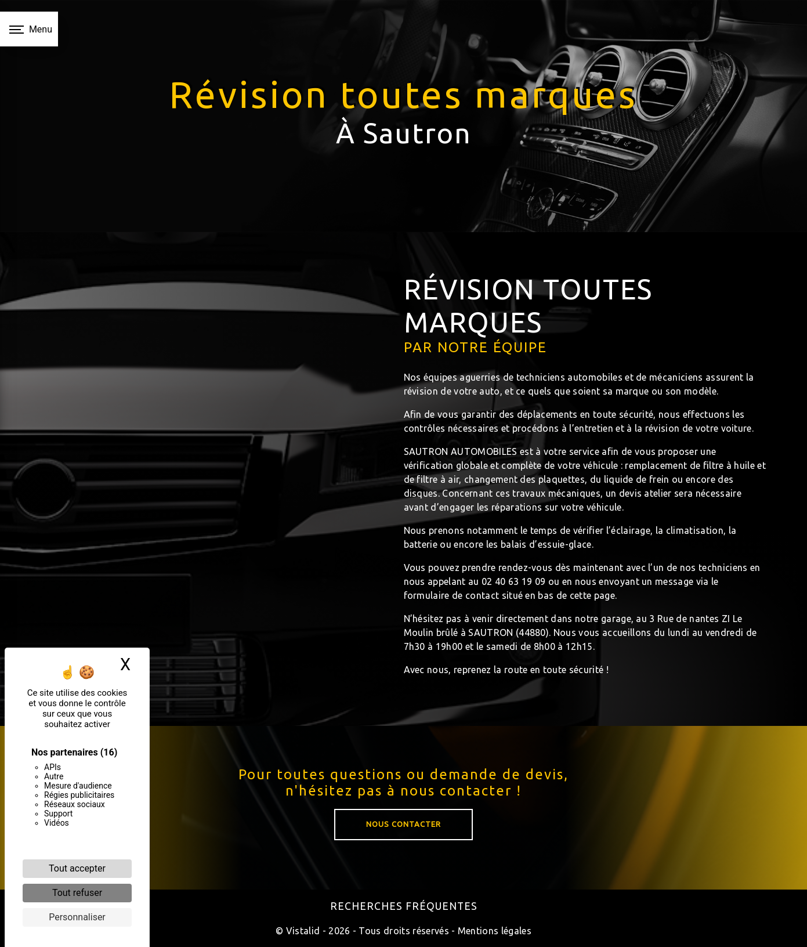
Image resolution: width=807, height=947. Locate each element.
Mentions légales (493, 931)
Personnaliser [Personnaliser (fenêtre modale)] (77, 917)
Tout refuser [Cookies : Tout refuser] (77, 892)
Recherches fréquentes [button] (403, 906)
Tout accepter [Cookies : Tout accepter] (77, 868)
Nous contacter (403, 841)
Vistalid (303, 931)
